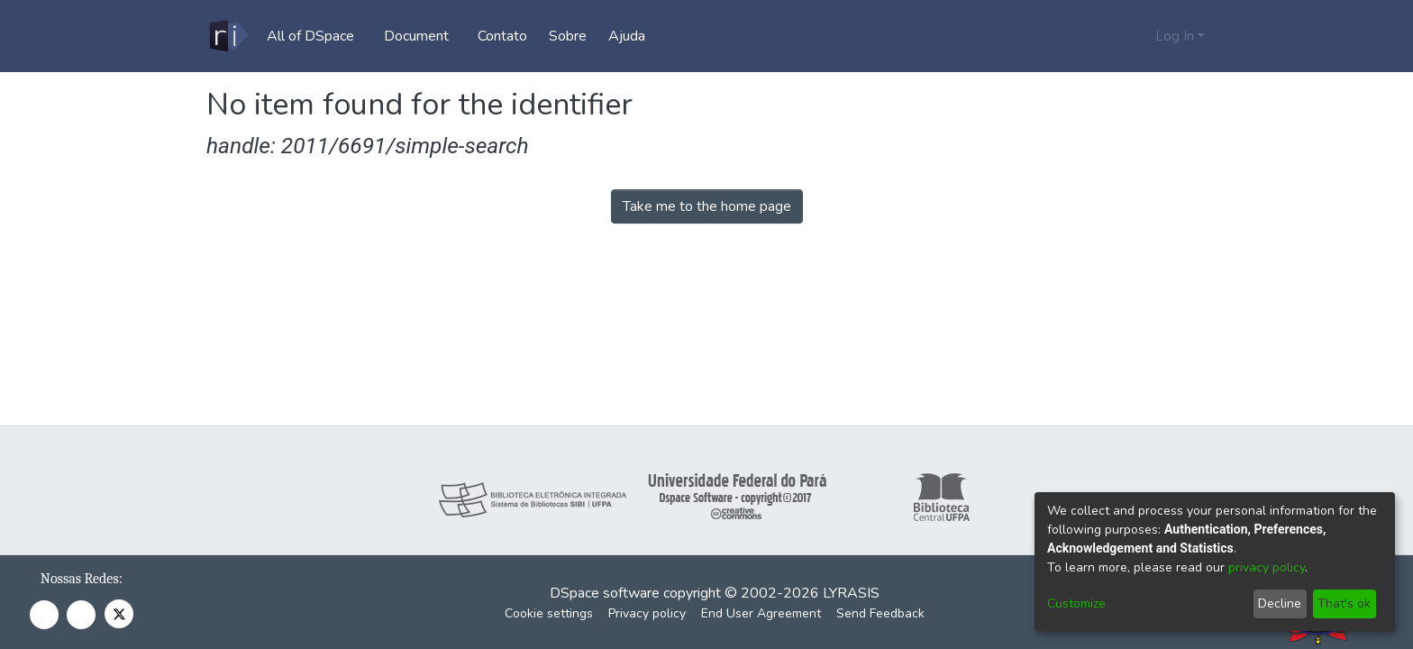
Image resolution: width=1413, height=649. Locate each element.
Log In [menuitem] (1174, 36)
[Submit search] (1112, 36)
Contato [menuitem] (508, 36)
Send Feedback (880, 613)
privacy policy (1266, 567)
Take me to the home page (707, 206)
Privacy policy (647, 613)
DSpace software (605, 593)
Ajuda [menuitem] (633, 36)
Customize (1076, 603)
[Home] (227, 36)
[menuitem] (316, 36)
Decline (1279, 603)
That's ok (1344, 603)
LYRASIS (851, 593)
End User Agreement (761, 613)
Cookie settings (549, 613)
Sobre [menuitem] (574, 36)
